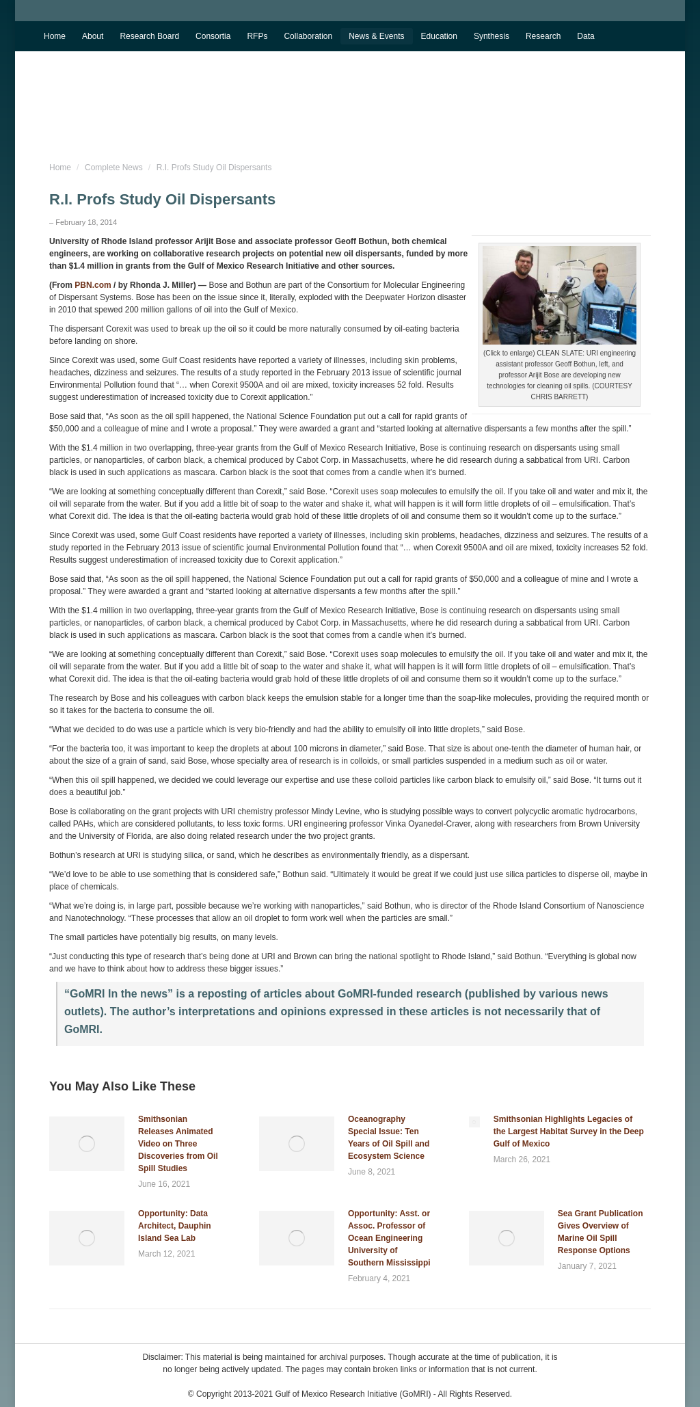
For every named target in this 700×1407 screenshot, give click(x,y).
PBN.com (93, 285)
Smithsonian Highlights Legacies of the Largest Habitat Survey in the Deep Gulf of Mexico (569, 1131)
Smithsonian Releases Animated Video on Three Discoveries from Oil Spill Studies (178, 1143)
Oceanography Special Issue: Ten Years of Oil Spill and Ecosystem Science (388, 1137)
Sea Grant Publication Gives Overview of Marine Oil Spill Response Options (600, 1232)
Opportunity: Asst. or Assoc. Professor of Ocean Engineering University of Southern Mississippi (389, 1238)
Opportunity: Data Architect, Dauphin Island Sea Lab (174, 1226)
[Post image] (86, 1143)
